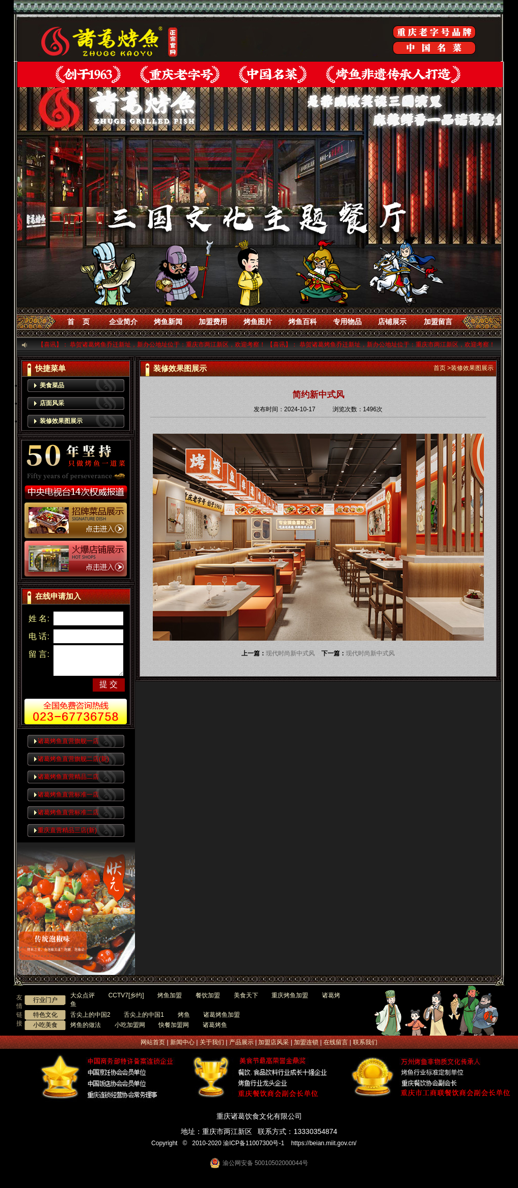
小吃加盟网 (130, 1024)
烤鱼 (184, 1014)
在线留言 (335, 1042)
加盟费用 (213, 322)
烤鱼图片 (257, 322)
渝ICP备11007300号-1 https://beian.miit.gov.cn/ (291, 1143)
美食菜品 (52, 385)
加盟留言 (438, 322)
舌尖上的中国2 (90, 1014)
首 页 (78, 322)
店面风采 (52, 403)
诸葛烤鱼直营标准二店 (68, 812)
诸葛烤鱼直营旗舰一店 (68, 741)
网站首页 (153, 1042)
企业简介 (123, 322)
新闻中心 (182, 1042)
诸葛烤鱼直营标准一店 (68, 794)
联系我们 (365, 1042)
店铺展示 (392, 322)
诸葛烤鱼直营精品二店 (68, 776)
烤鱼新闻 (168, 322)
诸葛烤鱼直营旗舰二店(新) (73, 758)
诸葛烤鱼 (215, 1024)
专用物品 (347, 322)
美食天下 (246, 995)
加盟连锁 (306, 1042)
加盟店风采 (273, 1042)
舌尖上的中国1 (144, 1014)
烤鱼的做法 (85, 1024)
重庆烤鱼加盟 (289, 995)
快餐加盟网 (173, 1024)
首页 (439, 368)
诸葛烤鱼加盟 (221, 1014)
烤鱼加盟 (169, 995)
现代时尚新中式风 (290, 653)
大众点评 (82, 995)
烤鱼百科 (302, 322)
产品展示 (241, 1042)
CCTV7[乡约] (126, 995)
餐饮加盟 (208, 995)
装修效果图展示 (61, 421)
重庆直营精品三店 (67, 830)
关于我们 (212, 1042)
